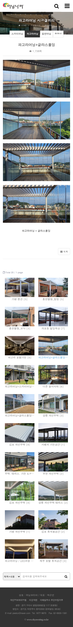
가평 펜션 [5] (19, 299)
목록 (64, 251)
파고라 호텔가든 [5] (19, 357)
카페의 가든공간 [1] (53, 444)
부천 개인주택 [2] (53, 473)
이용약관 (33, 600)
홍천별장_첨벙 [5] (53, 299)
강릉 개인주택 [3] (53, 415)
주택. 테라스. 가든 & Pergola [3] (20, 473)
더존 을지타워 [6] (53, 386)
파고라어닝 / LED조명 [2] (20, 561)
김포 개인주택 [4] (19, 444)
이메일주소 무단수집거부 (51, 600)
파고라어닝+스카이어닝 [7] (20, 386)
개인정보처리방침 (18, 600)
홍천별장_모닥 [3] (19, 328)
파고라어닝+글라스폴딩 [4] (53, 357)
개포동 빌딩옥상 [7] (53, 328)
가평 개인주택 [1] (19, 531)
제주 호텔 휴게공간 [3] (53, 561)
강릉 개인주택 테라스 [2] (53, 502)
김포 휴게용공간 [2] (53, 531)
